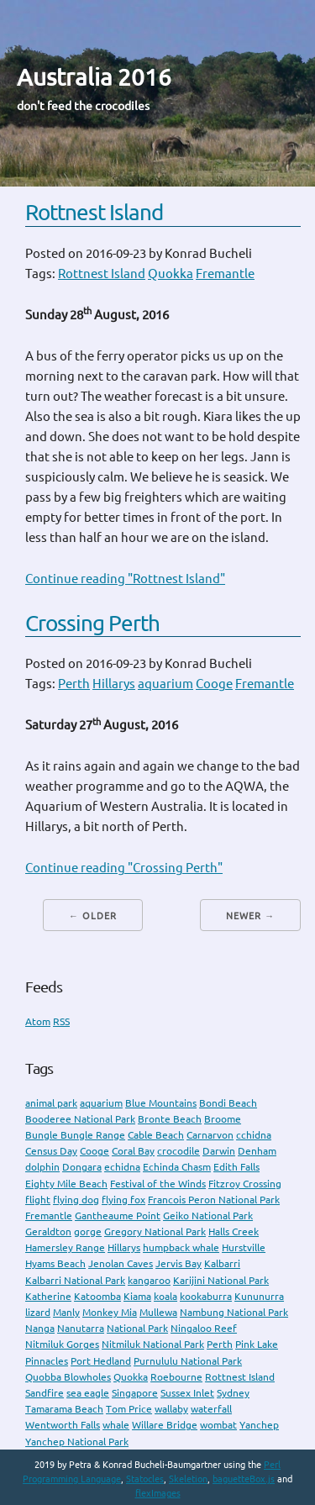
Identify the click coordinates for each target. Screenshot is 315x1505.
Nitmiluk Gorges (62, 1344)
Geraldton (48, 1231)
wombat (218, 1424)
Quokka (170, 273)
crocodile (178, 1150)
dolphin (42, 1166)
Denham (257, 1150)
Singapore (135, 1392)
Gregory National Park (155, 1231)
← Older (93, 916)
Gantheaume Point (117, 1215)
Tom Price (129, 1408)
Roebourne (176, 1376)
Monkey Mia (109, 1312)
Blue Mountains (161, 1102)
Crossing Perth (92, 623)
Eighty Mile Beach (66, 1183)
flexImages (158, 1493)
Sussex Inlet (187, 1392)
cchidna (253, 1134)
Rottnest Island (94, 212)
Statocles (145, 1479)
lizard (37, 1312)
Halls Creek (233, 1231)
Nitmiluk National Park (153, 1344)
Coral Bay (133, 1150)
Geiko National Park (208, 1215)
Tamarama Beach (64, 1408)
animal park (51, 1102)
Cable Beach (156, 1134)
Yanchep (259, 1424)
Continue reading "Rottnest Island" (125, 578)
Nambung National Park (234, 1312)
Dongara (82, 1166)
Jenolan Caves (120, 1263)
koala (165, 1296)
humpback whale (181, 1247)
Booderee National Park (80, 1118)
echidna (122, 1166)
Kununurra (259, 1296)
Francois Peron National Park (214, 1199)
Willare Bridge (164, 1424)
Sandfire (44, 1392)
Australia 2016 (94, 77)
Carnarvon (210, 1134)
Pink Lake (256, 1344)
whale (115, 1424)
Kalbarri (222, 1263)
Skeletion (188, 1479)
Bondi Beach (228, 1102)
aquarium (165, 683)
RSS (61, 1021)
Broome (222, 1118)
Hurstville (243, 1247)
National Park (137, 1328)
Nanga (40, 1328)
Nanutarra (80, 1328)
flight (37, 1199)
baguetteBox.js (244, 1479)
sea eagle (87, 1392)
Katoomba (97, 1296)
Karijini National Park (221, 1280)
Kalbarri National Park (75, 1280)
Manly (66, 1312)
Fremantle (225, 273)
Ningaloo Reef (204, 1328)
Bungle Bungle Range (75, 1134)
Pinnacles (46, 1360)
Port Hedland (101, 1360)
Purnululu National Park (188, 1360)
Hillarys (113, 683)
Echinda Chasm (177, 1166)
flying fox (123, 1199)
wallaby (171, 1408)
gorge (88, 1231)
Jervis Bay (178, 1263)
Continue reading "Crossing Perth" (124, 867)
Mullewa (158, 1312)
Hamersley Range (65, 1247)
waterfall (211, 1408)
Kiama (137, 1296)
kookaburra (206, 1296)
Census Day (51, 1150)
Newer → (250, 916)
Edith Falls (236, 1166)
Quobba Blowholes (68, 1376)
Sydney (233, 1392)
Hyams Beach (55, 1263)
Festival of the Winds (158, 1183)
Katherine (48, 1296)
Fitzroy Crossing (244, 1183)
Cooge (214, 683)
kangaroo (149, 1280)
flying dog (76, 1199)
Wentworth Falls (62, 1424)
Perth (74, 683)
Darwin (218, 1150)
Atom (37, 1021)
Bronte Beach (170, 1118)
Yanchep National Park (77, 1441)
